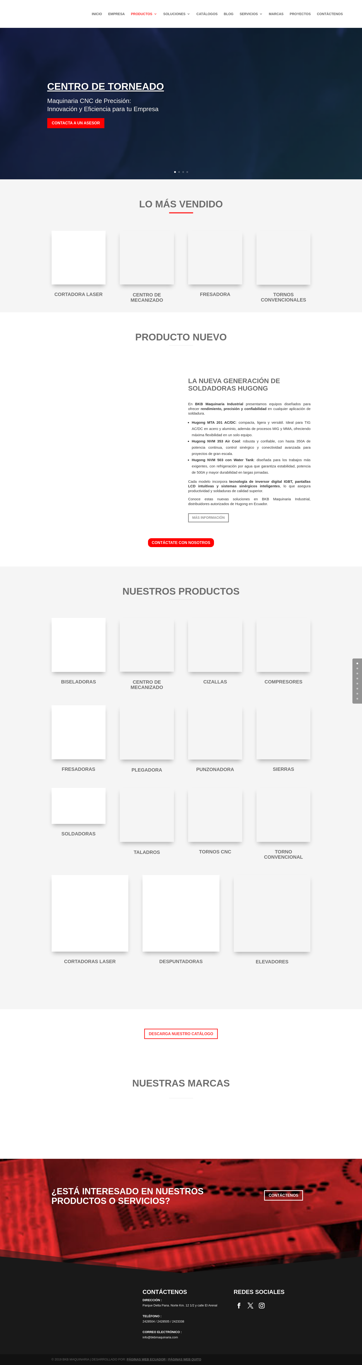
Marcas (276, 14)
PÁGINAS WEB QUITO (184, 1359)
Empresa (116, 14)
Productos (141, 14)
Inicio (97, 14)
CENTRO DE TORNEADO (105, 86)
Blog (228, 14)
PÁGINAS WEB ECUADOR (146, 1359)
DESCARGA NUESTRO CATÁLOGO (181, 1034)
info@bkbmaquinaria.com (160, 1337)
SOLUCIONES (174, 14)
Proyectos (300, 14)
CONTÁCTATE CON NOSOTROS (181, 543)
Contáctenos (330, 14)
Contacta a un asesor (76, 123)
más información (208, 517)
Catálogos (207, 14)
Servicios (249, 14)
